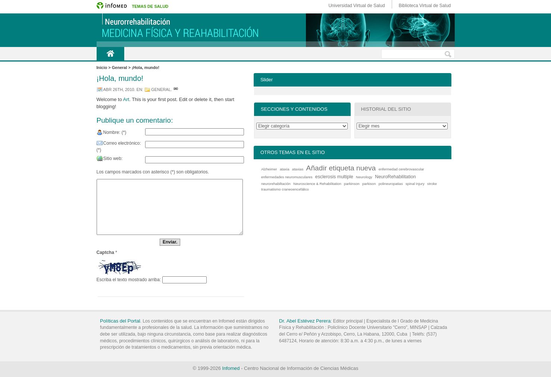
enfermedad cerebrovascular (401, 169)
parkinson (352, 184)
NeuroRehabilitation (395, 176)
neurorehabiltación (276, 184)
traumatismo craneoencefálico (285, 189)
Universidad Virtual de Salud (356, 5)
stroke (432, 184)
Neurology (364, 177)
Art (126, 99)
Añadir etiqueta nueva (341, 168)
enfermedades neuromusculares (287, 177)
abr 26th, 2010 (118, 89)
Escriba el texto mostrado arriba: (129, 279)
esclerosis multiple (334, 176)
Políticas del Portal (120, 321)
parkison (369, 184)
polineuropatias (391, 184)
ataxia (284, 169)
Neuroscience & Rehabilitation (317, 184)
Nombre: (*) (114, 132)
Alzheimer (269, 169)
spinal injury (415, 184)
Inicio (110, 53)
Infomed (231, 368)
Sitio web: (113, 158)
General (161, 89)
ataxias (297, 169)
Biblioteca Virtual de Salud (425, 5)
